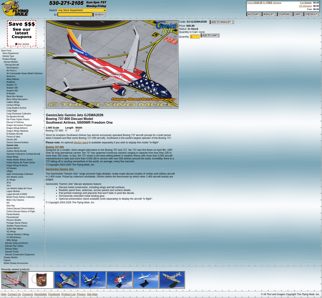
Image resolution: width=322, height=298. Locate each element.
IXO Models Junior (15, 177)
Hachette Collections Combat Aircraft (23, 154)
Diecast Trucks (12, 252)
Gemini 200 (12, 139)
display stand (81, 142)
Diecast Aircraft (12, 65)
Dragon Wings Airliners (17, 128)
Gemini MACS (13, 148)
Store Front (6, 50)
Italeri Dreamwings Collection (20, 174)
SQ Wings (11, 231)
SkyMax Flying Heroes (17, 226)
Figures (7, 260)
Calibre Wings (13, 102)
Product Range (9, 59)
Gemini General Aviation (18, 142)
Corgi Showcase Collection (19, 114)
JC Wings (11, 180)
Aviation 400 (12, 91)
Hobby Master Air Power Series (21, 162)
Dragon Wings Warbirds (17, 131)
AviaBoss (11, 82)
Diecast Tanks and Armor (16, 243)
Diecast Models (11, 62)
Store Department (10, 53)
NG (8, 203)
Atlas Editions (13, 79)
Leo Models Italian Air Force (19, 188)
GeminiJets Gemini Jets (60, 169)
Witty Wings (12, 240)
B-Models (11, 93)
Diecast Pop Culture (14, 246)
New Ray (11, 206)
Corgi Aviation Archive (16, 108)
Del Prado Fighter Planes (18, 119)
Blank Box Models (15, 96)
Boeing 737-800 (55, 147)
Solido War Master (15, 229)
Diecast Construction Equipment (19, 254)
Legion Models (13, 191)
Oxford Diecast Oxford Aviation (21, 208)
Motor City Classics (15, 200)
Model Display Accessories (16, 263)
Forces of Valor (13, 137)
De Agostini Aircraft (15, 116)
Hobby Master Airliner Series (20, 160)
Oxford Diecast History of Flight (21, 211)
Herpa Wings (12, 157)
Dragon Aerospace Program (19, 125)
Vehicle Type (8, 56)
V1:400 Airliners (14, 237)
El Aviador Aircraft (15, 134)
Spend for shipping (264, 2)
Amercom (11, 76)
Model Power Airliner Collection (21, 197)
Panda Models (13, 214)
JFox (9, 183)
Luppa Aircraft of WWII (17, 194)
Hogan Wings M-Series (17, 165)
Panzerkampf (13, 217)
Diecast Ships (11, 249)
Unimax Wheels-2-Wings (18, 234)
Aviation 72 (12, 85)
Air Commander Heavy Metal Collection (25, 73)
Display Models (11, 257)
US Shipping (305, 6)
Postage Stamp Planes (17, 223)
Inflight (10, 171)
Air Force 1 (12, 70)
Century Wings (13, 105)
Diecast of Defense (15, 122)
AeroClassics (12, 68)
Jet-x (9, 185)
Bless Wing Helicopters (17, 99)
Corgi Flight (12, 111)
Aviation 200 (12, 88)
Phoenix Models (14, 220)
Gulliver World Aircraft (16, 151)
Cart (306, 2)
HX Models (12, 168)
